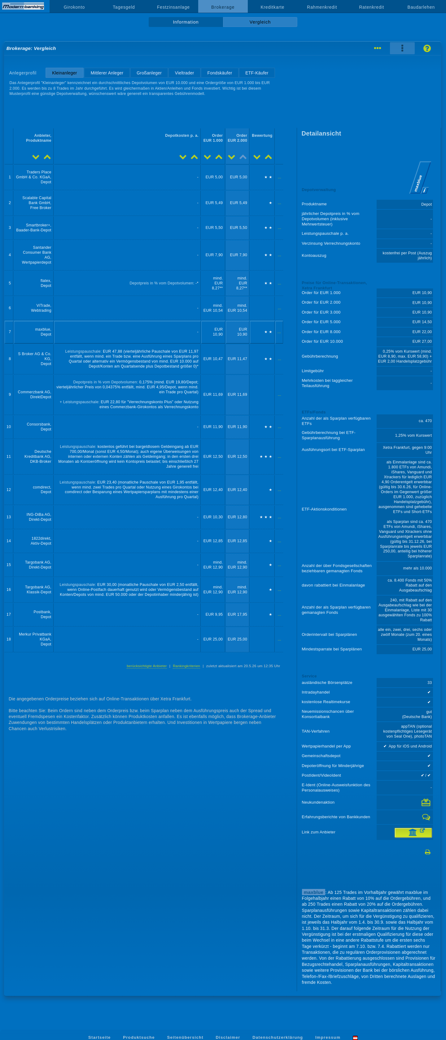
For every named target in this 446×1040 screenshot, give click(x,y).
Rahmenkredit (322, 7)
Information (186, 22)
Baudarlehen (421, 7)
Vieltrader (184, 72)
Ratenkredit (371, 7)
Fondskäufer (219, 72)
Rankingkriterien (186, 666)
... (279, 177)
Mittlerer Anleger (107, 72)
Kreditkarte (272, 7)
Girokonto (74, 7)
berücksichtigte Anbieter (147, 666)
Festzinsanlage (173, 7)
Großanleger (149, 72)
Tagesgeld (124, 7)
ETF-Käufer (256, 72)
